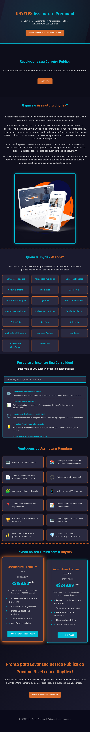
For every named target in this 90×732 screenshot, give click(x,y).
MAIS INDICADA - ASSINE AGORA (23, 634)
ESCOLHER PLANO (67, 635)
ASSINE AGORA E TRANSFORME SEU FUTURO (45, 32)
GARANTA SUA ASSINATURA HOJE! (45, 694)
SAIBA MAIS (45, 81)
